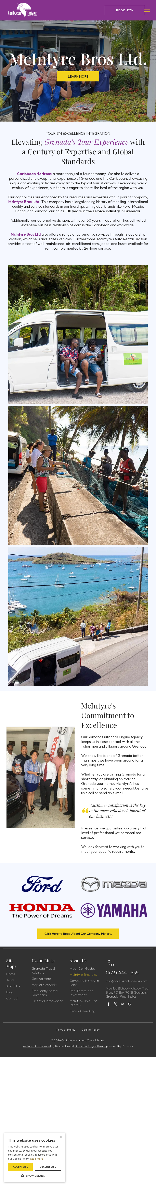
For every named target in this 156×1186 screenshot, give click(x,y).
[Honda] (42, 910)
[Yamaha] (114, 910)
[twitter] (115, 1005)
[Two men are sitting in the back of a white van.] (77, 334)
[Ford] (42, 884)
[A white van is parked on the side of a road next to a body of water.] (77, 616)
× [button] (60, 1137)
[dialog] (34, 1157)
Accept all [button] (20, 1166)
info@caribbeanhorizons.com (126, 981)
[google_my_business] (129, 1005)
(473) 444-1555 (122, 972)
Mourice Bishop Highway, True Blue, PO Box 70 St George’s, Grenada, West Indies (127, 992)
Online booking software (90, 1046)
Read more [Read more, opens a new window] (36, 1158)
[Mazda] (114, 884)
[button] (34, 1175)
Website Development (37, 1046)
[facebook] (108, 1005)
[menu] (147, 11)
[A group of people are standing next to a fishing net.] (77, 475)
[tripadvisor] (122, 1005)
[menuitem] (22, 974)
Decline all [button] (48, 1166)
